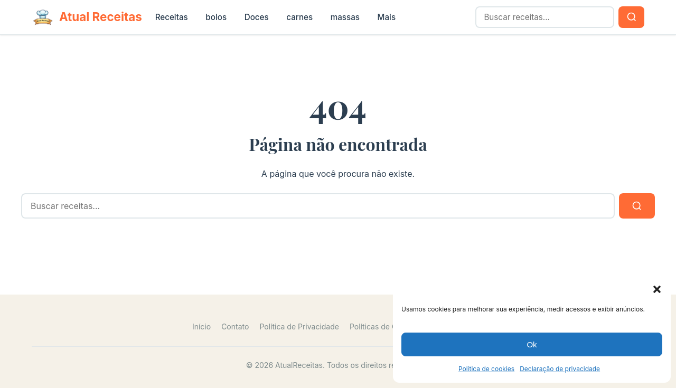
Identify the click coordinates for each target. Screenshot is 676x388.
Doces (257, 17)
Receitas (171, 17)
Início (201, 326)
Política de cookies (486, 369)
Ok (532, 344)
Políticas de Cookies (385, 326)
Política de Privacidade (299, 326)
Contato (235, 326)
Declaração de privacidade (560, 369)
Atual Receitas (100, 17)
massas (345, 17)
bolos (216, 17)
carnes (299, 17)
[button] (657, 289)
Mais (387, 17)
